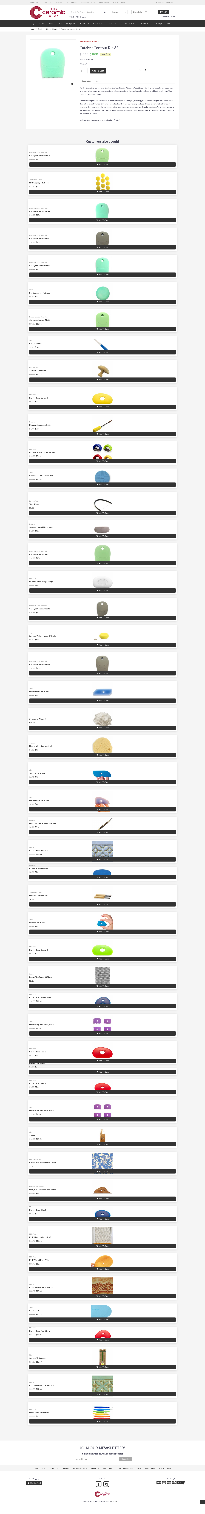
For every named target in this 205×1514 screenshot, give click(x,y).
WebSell (114, 1501)
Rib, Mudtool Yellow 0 (38, 398)
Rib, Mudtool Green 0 (38, 950)
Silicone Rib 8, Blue (37, 773)
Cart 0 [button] (163, 12)
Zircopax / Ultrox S (37, 719)
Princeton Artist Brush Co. (89, 41)
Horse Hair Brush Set (38, 895)
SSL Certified (34, 1483)
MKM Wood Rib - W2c (39, 1260)
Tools (40, 29)
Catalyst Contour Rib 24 (39, 155)
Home (32, 29)
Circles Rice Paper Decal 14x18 (42, 1162)
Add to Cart (102, 164)
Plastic (55, 29)
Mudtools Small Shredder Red (42, 452)
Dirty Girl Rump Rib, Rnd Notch (42, 1190)
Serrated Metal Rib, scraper (41, 527)
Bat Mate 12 (34, 1311)
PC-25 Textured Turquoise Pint (42, 1385)
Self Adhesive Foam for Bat (41, 476)
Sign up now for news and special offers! (102, 1454)
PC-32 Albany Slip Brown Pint (41, 1287)
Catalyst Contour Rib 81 (39, 238)
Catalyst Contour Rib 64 (39, 211)
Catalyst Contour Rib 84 (39, 664)
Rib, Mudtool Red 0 (37, 1052)
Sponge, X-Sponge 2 (37, 1358)
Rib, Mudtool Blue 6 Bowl (40, 997)
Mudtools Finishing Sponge (41, 581)
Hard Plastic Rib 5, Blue (39, 800)
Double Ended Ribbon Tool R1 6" (43, 823)
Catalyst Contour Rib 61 (39, 266)
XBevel (32, 1135)
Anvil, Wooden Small (38, 371)
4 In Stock (83, 64)
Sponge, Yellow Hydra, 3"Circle (42, 636)
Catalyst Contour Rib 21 (39, 554)
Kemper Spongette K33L (39, 425)
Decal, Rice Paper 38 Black (40, 977)
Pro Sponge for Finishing (39, 293)
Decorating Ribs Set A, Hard (41, 1110)
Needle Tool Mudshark (39, 1412)
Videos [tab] (98, 81)
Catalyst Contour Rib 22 (39, 320)
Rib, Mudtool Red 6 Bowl (39, 1331)
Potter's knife (35, 343)
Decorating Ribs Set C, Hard (41, 1024)
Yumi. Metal (34, 504)
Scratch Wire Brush (37, 1063)
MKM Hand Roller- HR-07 (40, 1237)
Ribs (47, 29)
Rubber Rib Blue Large (38, 868)
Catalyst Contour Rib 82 (39, 609)
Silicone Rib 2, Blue (37, 923)
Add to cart (98, 70)
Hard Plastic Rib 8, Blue (39, 692)
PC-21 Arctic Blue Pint (39, 850)
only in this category (77, 17)
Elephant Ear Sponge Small (40, 746)
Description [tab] (86, 81)
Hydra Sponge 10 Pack (39, 183)
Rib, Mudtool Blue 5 (37, 1210)
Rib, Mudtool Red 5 (37, 1083)
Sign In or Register (164, 2)
